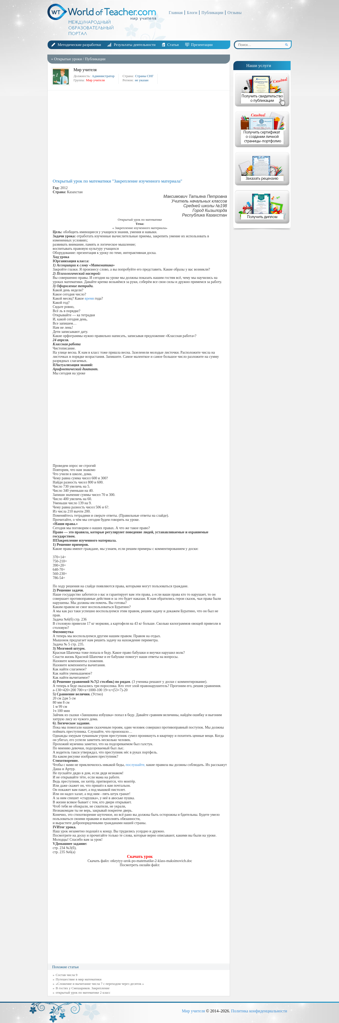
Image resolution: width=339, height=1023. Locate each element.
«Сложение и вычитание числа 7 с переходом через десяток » (100, 984)
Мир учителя (193, 1011)
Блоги (192, 12)
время (89, 298)
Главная (176, 12)
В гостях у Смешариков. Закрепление (83, 988)
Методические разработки (79, 45)
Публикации (212, 12)
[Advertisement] (140, 134)
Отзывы (234, 12)
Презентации (202, 45)
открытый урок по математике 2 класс (83, 992)
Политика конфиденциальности (259, 1011)
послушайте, (135, 765)
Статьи (173, 45)
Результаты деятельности (134, 45)
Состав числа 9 (67, 975)
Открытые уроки (68, 59)
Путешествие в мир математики (78, 979)
